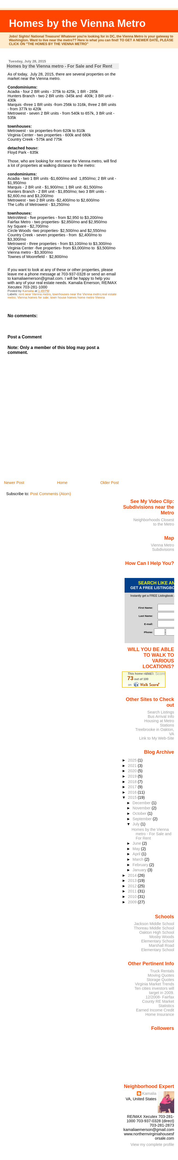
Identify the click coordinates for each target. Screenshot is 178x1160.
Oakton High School (156, 932)
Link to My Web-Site (156, 738)
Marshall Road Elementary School (157, 947)
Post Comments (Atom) (50, 494)
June (137, 843)
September (142, 819)
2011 (133, 891)
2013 (133, 880)
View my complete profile (152, 1144)
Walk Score (155, 673)
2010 (133, 896)
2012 (133, 886)
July (136, 824)
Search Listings (160, 712)
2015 (133, 797)
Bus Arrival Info (161, 716)
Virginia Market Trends (154, 984)
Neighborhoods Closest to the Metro (153, 522)
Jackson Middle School (154, 924)
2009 (133, 902)
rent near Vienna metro (35, 294)
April (136, 854)
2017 (133, 787)
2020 (133, 771)
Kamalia (149, 1093)
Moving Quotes (161, 975)
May (136, 849)
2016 (133, 792)
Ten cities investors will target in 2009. (154, 990)
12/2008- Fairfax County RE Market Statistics (158, 1001)
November (142, 808)
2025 (133, 760)
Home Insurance (159, 1014)
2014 (133, 875)
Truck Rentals (162, 971)
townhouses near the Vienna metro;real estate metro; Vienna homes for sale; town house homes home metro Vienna (62, 296)
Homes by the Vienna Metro (77, 23)
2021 (133, 765)
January (139, 870)
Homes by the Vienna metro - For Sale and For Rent (151, 833)
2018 (133, 781)
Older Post (109, 482)
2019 (133, 776)
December (142, 803)
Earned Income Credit (155, 1010)
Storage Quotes (160, 979)
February (140, 865)
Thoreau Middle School (154, 928)
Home (62, 482)
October (139, 813)
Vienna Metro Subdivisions (162, 547)
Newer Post (14, 482)
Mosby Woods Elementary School (157, 939)
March (138, 859)
